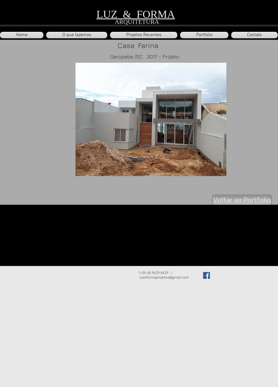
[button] (144, 35)
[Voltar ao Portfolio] (242, 200)
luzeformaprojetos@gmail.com (164, 277)
